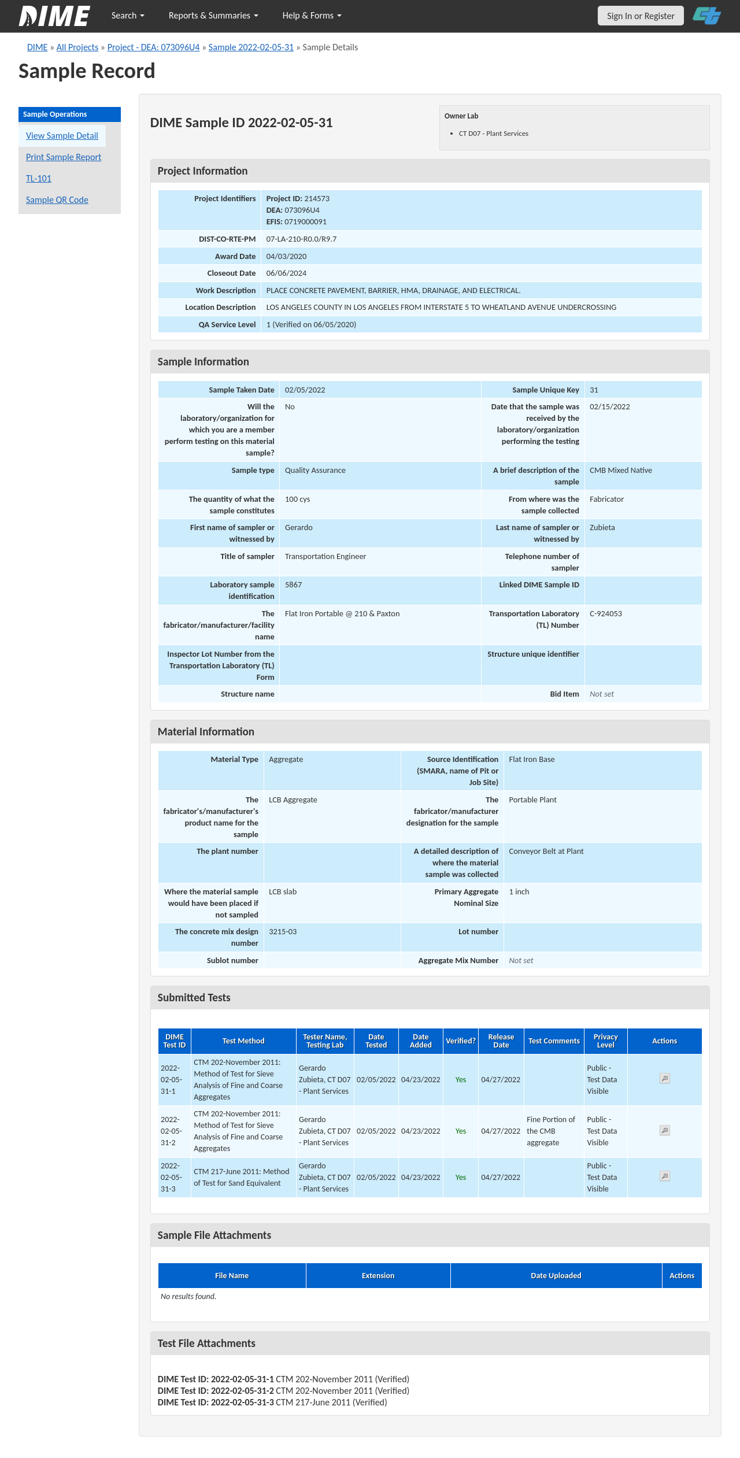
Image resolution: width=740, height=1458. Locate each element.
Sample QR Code (57, 199)
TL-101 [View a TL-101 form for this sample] (38, 178)
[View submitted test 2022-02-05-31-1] (665, 1080)
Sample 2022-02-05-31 (251, 47)
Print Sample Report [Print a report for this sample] (63, 156)
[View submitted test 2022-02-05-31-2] (665, 1132)
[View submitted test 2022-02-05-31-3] (665, 1178)
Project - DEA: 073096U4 (154, 47)
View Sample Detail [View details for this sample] (62, 135)
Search (128, 15)
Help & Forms (312, 15)
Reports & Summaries (213, 15)
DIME (37, 47)
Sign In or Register (641, 15)
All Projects (77, 47)
